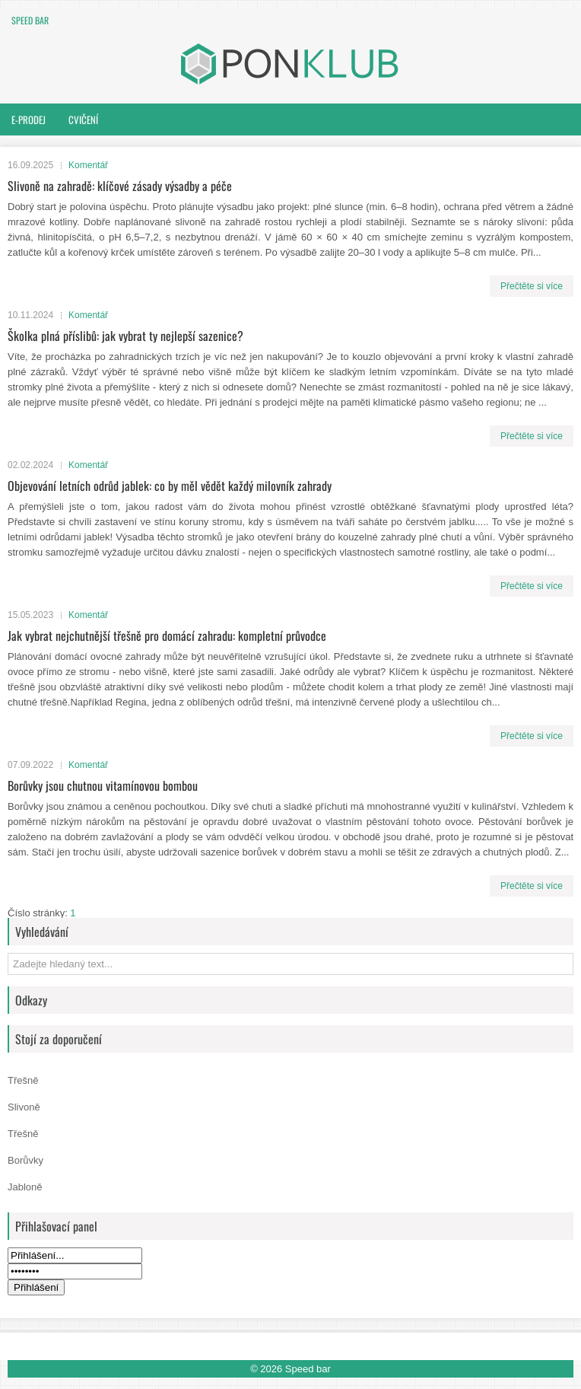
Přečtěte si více (531, 286)
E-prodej (28, 119)
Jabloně (25, 1187)
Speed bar (30, 20)
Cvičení (83, 119)
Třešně (23, 1080)
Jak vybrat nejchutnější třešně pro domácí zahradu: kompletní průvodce (167, 635)
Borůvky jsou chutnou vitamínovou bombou (103, 785)
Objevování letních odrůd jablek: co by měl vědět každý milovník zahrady (170, 485)
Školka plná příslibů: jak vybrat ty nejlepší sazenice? (125, 336)
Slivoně (24, 1107)
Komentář (88, 165)
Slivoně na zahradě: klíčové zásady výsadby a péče (120, 186)
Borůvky (25, 1160)
